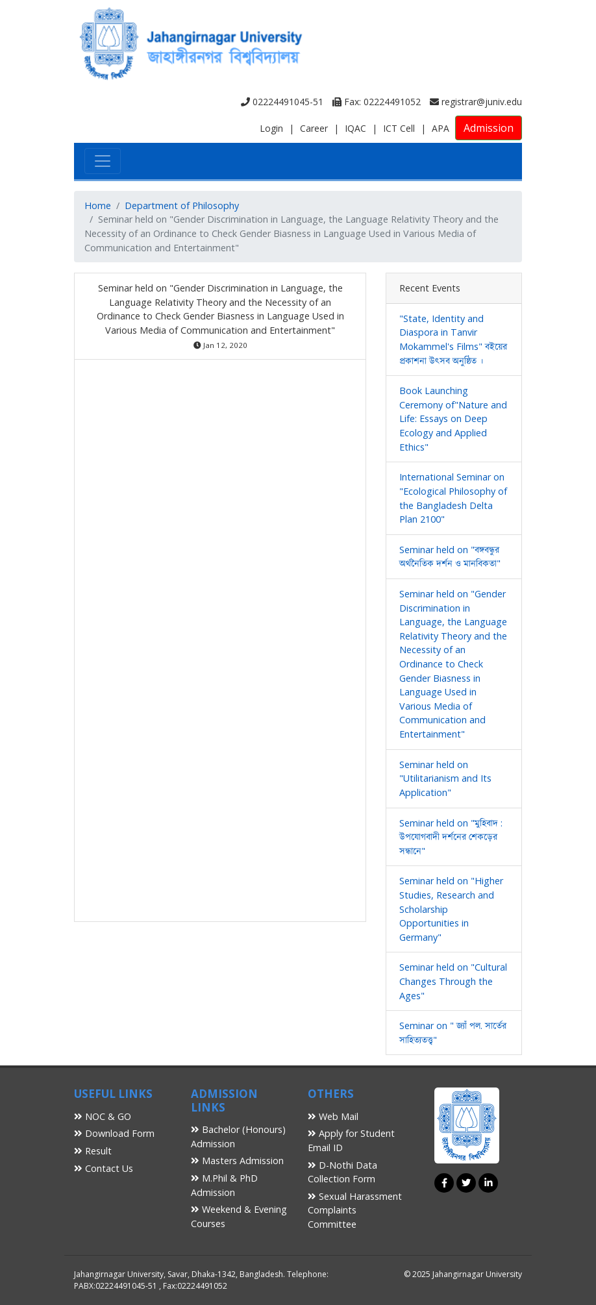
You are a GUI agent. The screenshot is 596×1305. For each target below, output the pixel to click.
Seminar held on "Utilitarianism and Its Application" (445, 778)
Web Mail (333, 1116)
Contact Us (103, 1168)
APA (440, 128)
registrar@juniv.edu (476, 101)
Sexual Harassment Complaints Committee (355, 1210)
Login (271, 128)
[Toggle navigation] (102, 161)
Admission (489, 128)
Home (97, 205)
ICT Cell (399, 128)
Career (314, 128)
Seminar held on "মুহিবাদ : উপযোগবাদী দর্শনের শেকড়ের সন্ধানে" (451, 837)
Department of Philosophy (182, 205)
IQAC (355, 128)
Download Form (114, 1133)
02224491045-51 (282, 101)
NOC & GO (102, 1116)
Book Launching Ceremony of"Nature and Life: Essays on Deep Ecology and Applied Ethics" (453, 418)
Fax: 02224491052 (376, 101)
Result (93, 1151)
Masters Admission (237, 1160)
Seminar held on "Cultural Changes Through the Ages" (453, 981)
